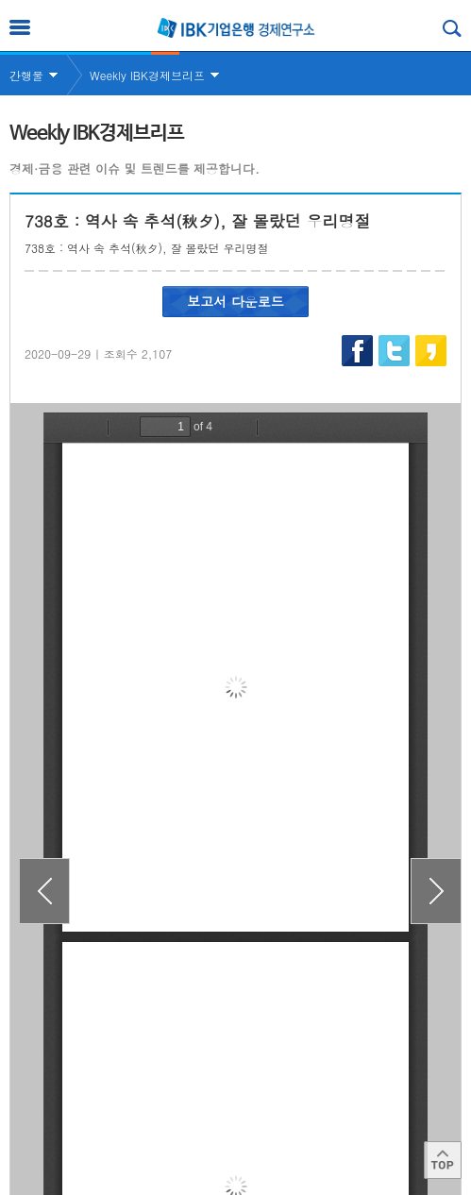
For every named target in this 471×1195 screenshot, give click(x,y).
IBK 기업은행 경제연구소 (236, 28)
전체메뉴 (19, 27)
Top (443, 1160)
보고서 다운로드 (235, 301)
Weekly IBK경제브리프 (147, 75)
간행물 (26, 75)
